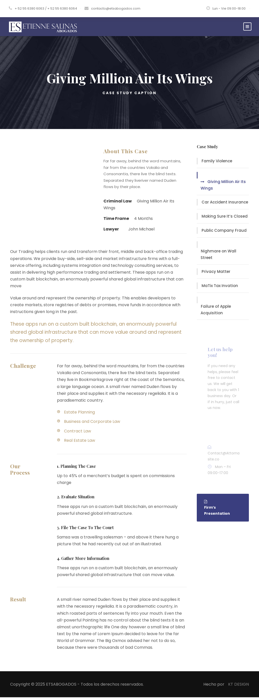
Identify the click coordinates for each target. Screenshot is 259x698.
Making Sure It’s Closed (225, 217)
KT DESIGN (238, 685)
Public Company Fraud (224, 231)
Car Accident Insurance (225, 202)
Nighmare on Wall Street (218, 255)
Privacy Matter (216, 272)
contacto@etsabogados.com (115, 8)
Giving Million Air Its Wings (223, 186)
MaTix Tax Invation (220, 286)
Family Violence (217, 161)
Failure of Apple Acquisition (216, 310)
